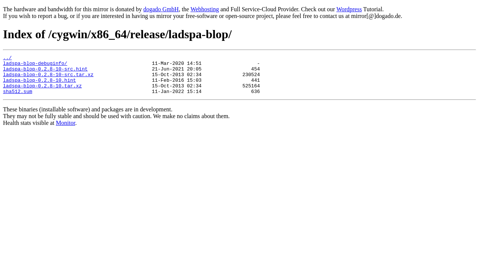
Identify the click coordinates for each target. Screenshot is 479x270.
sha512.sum (17, 99)
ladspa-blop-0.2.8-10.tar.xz (42, 92)
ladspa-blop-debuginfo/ (35, 65)
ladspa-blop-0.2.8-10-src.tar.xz (48, 78)
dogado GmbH (161, 9)
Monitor (65, 131)
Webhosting (204, 9)
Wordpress (349, 9)
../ (7, 58)
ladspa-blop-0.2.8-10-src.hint (45, 72)
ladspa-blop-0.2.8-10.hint (39, 85)
